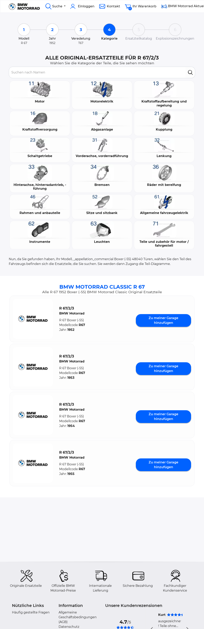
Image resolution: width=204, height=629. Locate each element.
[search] (190, 72)
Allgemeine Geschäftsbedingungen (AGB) (78, 617)
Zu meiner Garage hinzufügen (163, 320)
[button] (33, 319)
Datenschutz (69, 627)
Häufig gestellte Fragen (31, 612)
